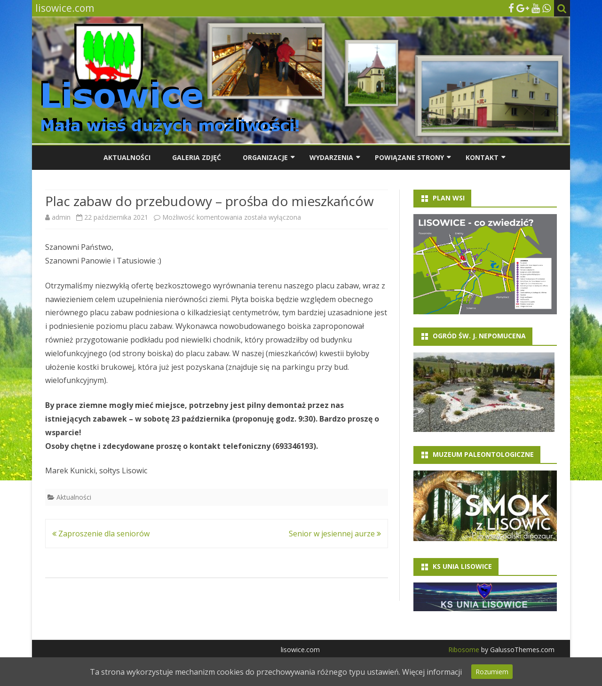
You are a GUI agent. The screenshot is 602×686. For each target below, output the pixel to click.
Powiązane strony (409, 157)
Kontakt (482, 157)
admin (61, 217)
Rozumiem (491, 671)
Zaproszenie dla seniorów (101, 533)
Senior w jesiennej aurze (335, 533)
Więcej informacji (432, 672)
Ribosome (463, 649)
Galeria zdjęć (196, 157)
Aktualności (126, 157)
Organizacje (265, 157)
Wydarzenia (331, 157)
